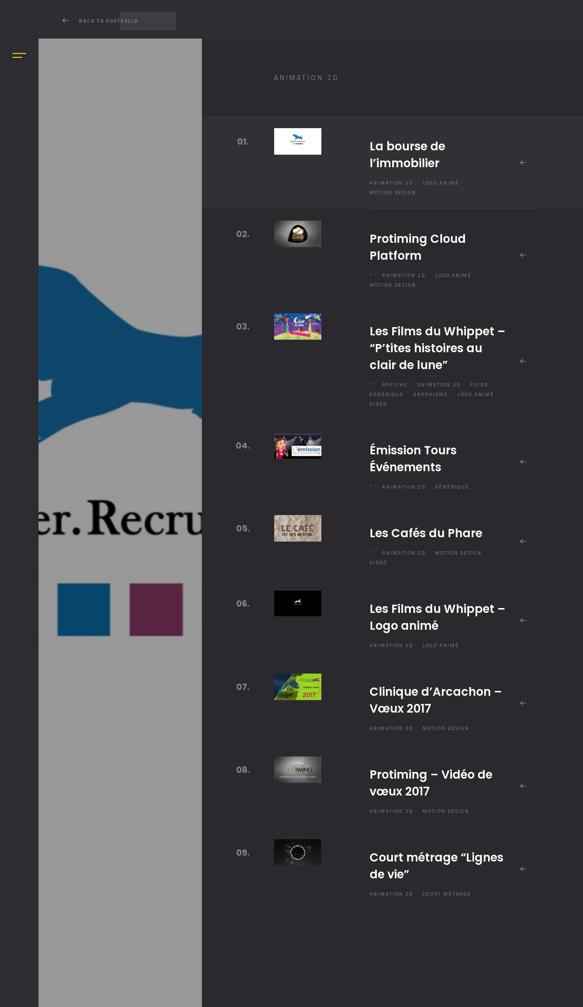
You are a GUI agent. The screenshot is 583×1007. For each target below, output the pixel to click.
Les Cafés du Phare (426, 533)
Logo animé (441, 182)
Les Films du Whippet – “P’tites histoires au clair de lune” (437, 348)
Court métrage (447, 894)
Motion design (393, 192)
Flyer (479, 384)
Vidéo (378, 404)
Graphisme (430, 394)
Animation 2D (391, 182)
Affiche (395, 384)
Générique (387, 394)
